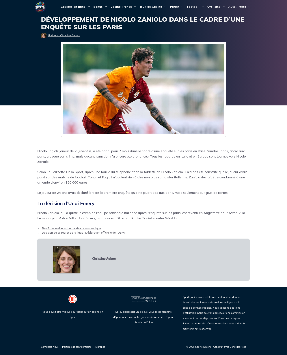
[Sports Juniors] (40, 6)
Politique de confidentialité (77, 346)
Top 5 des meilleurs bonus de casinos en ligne (71, 228)
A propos (100, 346)
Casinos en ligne (76, 7)
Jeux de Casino (154, 7)
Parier (177, 7)
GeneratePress (238, 346)
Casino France (124, 7)
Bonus (101, 7)
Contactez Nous (50, 346)
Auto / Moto (240, 7)
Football (196, 7)
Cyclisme (217, 7)
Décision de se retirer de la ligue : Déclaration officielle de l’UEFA (83, 232)
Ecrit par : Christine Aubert (64, 35)
